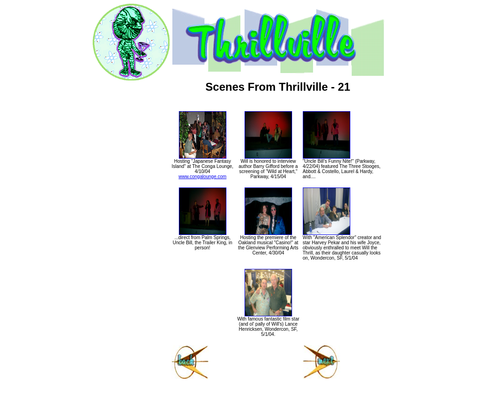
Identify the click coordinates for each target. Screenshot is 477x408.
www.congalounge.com (202, 176)
